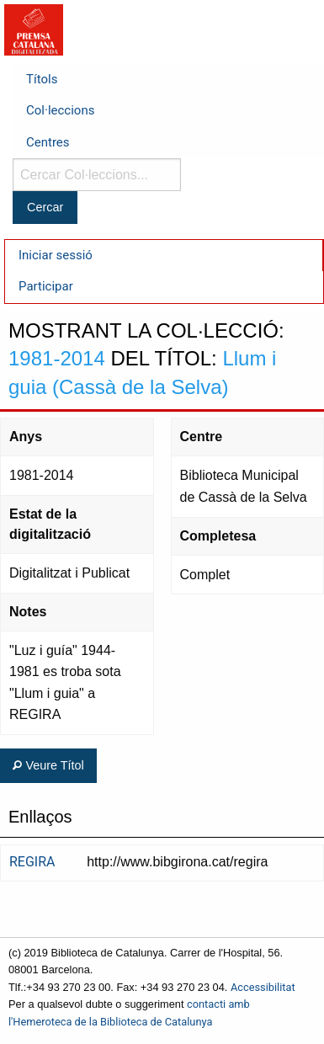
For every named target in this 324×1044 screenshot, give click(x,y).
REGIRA (32, 862)
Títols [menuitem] (41, 79)
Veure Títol (48, 765)
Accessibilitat (263, 987)
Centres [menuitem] (48, 142)
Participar (46, 286)
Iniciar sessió (56, 255)
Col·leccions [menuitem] (60, 110)
